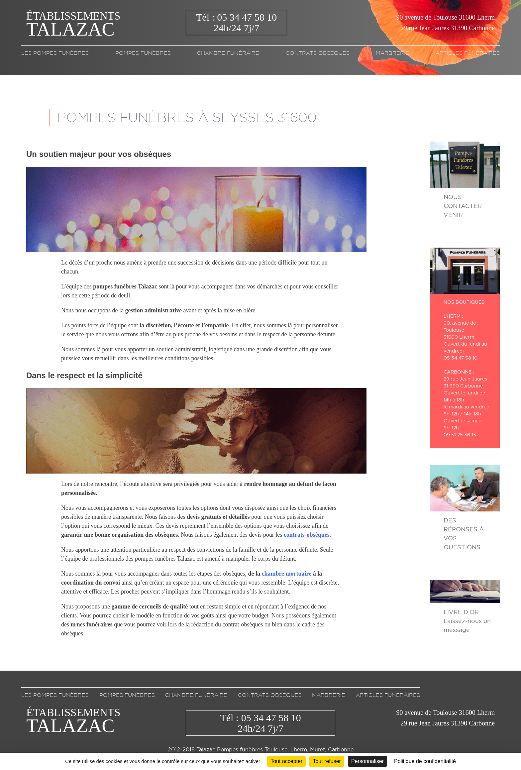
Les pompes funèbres (55, 53)
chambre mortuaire (286, 573)
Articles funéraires (468, 53)
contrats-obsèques (307, 534)
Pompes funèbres (143, 53)
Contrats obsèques (318, 53)
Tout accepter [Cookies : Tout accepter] (286, 761)
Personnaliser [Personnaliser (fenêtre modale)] (367, 761)
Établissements (73, 23)
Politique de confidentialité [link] (425, 761)
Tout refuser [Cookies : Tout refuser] (327, 761)
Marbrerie (392, 53)
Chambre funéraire (228, 53)
